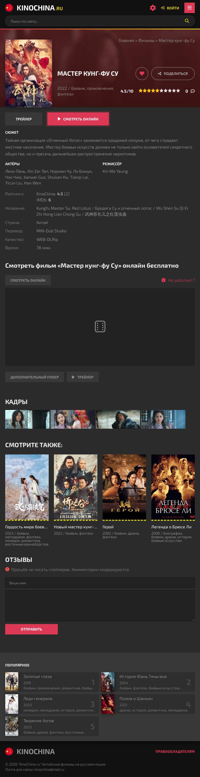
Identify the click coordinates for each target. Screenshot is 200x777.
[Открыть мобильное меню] (189, 8)
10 (178, 90)
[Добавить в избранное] (141, 73)
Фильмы (146, 40)
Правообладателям (175, 751)
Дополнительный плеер (34, 377)
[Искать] (187, 21)
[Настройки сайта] (153, 8)
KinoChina (34, 7)
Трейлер (24, 119)
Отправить (31, 629)
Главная (126, 40)
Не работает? (181, 280)
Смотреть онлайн (80, 119)
